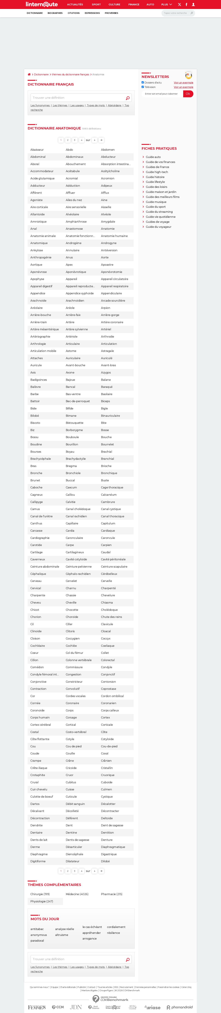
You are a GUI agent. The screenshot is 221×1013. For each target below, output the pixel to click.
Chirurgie (36, 894)
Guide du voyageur (158, 226)
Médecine (72, 894)
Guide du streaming (159, 211)
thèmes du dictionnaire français (70, 74)
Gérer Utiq (186, 987)
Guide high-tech (157, 172)
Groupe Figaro (106, 990)
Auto (150, 4)
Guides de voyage (158, 221)
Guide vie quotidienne (161, 216)
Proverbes (111, 13)
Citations (74, 13)
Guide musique (156, 202)
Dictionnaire (34, 13)
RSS (116, 987)
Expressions (92, 13)
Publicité (82, 987)
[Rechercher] (178, 13)
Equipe (54, 987)
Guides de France (157, 167)
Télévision (149, 87)
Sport (96, 4)
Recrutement (126, 987)
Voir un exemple (183, 82)
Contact (91, 987)
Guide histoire (155, 177)
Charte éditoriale (68, 987)
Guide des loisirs (156, 187)
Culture (114, 4)
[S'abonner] (167, 93)
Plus (166, 4)
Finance (133, 4)
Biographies (55, 13)
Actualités (75, 4)
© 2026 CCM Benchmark (127, 990)
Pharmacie (108, 894)
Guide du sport (156, 206)
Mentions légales (89, 990)
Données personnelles (145, 987)
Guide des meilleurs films (163, 197)
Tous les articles (104, 987)
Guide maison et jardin (161, 192)
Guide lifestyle (155, 182)
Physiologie (38, 901)
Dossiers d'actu (151, 82)
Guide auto (153, 157)
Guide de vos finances (160, 162)
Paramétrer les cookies (168, 987)
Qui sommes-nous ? (39, 987)
